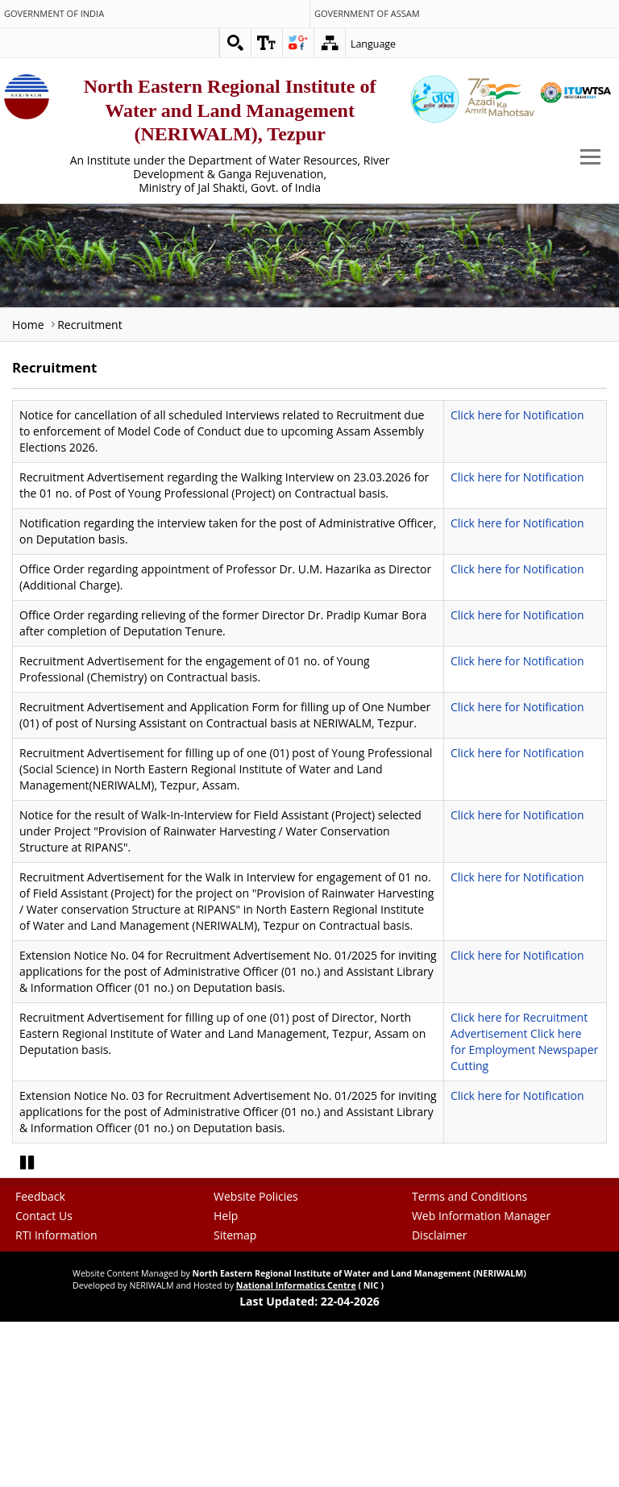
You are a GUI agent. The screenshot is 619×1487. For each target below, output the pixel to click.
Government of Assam (367, 13)
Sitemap (235, 1356)
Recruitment (89, 324)
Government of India (54, 13)
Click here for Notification (517, 415)
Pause (28, 1281)
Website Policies (256, 1317)
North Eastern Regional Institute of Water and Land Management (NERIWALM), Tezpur (230, 110)
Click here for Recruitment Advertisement (519, 1025)
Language (373, 44)
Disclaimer (439, 1356)
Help (226, 1336)
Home (28, 324)
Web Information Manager (481, 1336)
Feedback (40, 1317)
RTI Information (56, 1356)
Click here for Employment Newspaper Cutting (524, 1049)
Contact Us (44, 1336)
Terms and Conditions (469, 1317)
